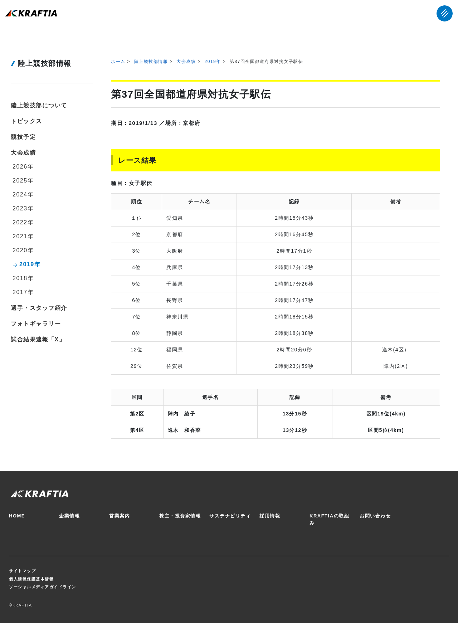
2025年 (23, 180)
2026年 (23, 167)
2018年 (23, 278)
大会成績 (186, 61)
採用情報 (269, 516)
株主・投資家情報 (180, 516)
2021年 (23, 236)
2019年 (213, 61)
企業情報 (69, 516)
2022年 (23, 222)
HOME (17, 516)
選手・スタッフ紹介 (39, 308)
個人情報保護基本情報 (31, 579)
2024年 (23, 194)
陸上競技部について (39, 105)
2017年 (23, 292)
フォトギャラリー (36, 324)
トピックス (26, 121)
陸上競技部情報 (151, 61)
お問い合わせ (375, 516)
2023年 (23, 208)
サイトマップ (22, 571)
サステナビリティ (230, 516)
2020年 (23, 250)
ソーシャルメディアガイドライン (42, 587)
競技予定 (23, 137)
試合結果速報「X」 (38, 339)
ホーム (118, 61)
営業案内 (119, 516)
